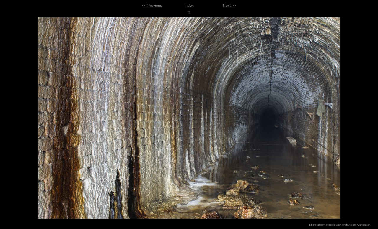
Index (188, 5)
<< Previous (152, 5)
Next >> (229, 5)
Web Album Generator (356, 224)
